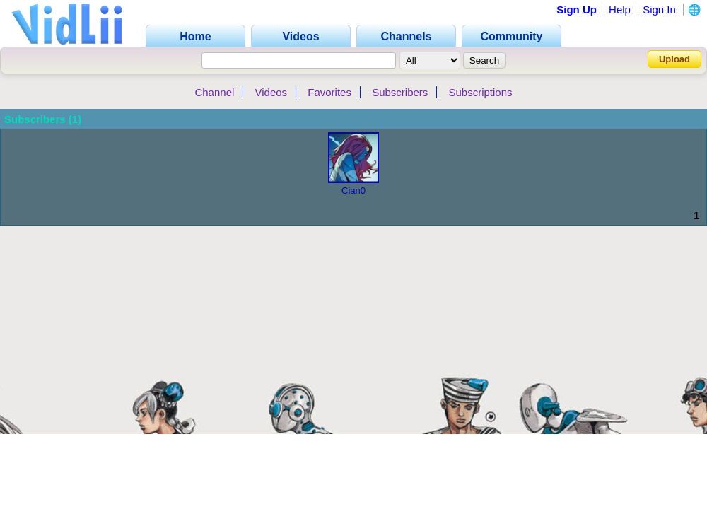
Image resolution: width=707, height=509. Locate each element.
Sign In (659, 10)
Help (620, 10)
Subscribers (400, 92)
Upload (674, 59)
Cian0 (353, 190)
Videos (271, 92)
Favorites (329, 92)
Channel (214, 92)
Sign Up (576, 10)
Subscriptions (481, 92)
